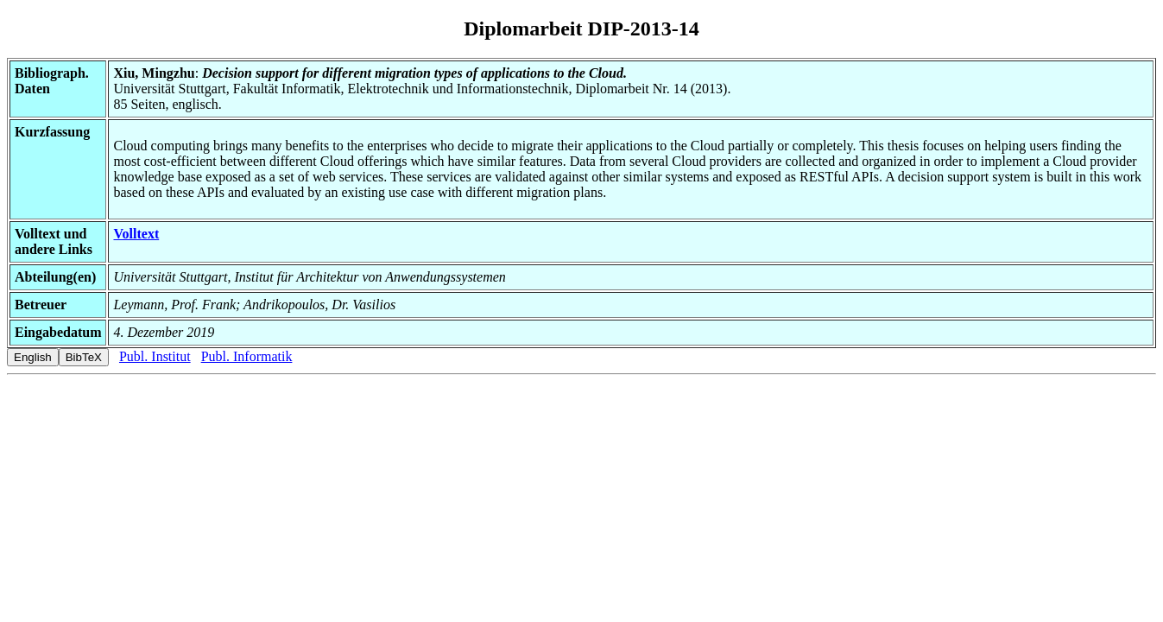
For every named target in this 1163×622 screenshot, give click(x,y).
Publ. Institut (155, 356)
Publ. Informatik (247, 356)
